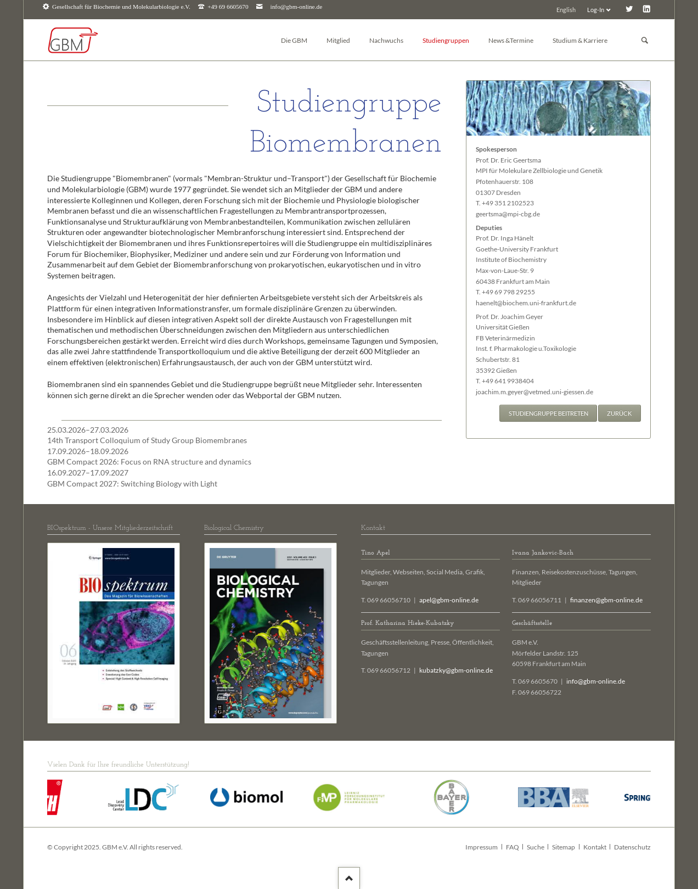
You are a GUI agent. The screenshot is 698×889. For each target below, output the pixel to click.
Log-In (595, 9)
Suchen (644, 40)
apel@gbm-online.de (449, 600)
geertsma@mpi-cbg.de (508, 214)
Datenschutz (632, 847)
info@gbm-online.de (297, 7)
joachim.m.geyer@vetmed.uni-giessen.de (534, 392)
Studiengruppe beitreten (548, 413)
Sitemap (563, 847)
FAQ (512, 847)
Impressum (481, 847)
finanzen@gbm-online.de (606, 600)
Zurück (619, 413)
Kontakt (594, 847)
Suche (535, 847)
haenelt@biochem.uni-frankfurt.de (526, 303)
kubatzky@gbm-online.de (456, 670)
